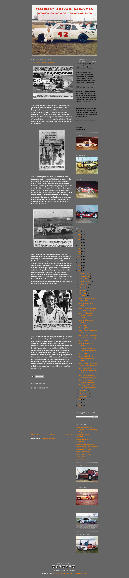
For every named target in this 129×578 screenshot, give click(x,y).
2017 (79, 256)
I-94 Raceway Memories (83, 439)
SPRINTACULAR (81, 456)
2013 (79, 268)
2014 (79, 265)
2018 (79, 254)
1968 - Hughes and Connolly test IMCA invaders (86, 315)
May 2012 (82, 293)
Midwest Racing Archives (64, 9)
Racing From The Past (83, 454)
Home (52, 434)
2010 (79, 402)
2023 (79, 240)
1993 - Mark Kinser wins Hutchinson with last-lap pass (88, 370)
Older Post (69, 434)
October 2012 (84, 279)
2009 (79, 405)
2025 (79, 234)
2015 (79, 262)
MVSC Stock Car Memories (85, 444)
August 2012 (83, 284)
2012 (79, 271)
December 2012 (84, 273)
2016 (79, 259)
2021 (79, 245)
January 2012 (84, 396)
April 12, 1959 (83, 353)
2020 (79, 248)
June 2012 (83, 290)
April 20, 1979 (83, 325)
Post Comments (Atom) (48, 438)
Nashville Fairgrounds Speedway (87, 446)
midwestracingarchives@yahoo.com (70, 573)
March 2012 (83, 390)
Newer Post (35, 434)
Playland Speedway (82, 451)
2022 (79, 242)
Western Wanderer (82, 459)
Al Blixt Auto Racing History (85, 427)
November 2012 (84, 276)
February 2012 (84, 393)
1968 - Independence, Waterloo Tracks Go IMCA (86, 358)
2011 (79, 400)
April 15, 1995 (83, 340)
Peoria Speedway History (84, 449)
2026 (79, 231)
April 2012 (83, 296)
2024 (79, 237)
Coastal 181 (79, 437)
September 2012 (85, 282)
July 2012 (82, 287)
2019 (79, 251)
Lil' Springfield (80, 441)
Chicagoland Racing (82, 434)
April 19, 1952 (83, 328)
